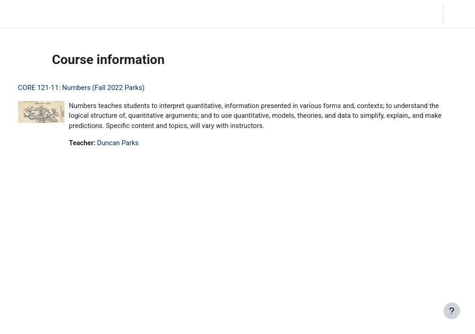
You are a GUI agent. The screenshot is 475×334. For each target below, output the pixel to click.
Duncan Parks (136, 144)
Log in (458, 14)
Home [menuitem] (71, 14)
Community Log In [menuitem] (117, 14)
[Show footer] (451, 310)
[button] (379, 14)
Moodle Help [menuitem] (171, 14)
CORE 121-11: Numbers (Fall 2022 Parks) (98, 88)
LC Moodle (27, 14)
